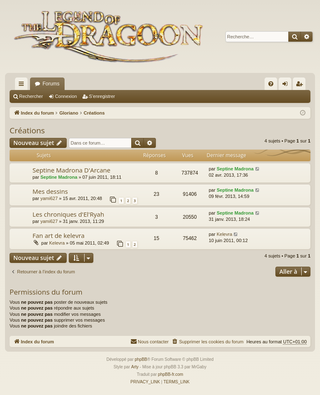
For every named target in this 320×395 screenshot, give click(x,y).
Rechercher (31, 96)
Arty (135, 367)
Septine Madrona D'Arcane (71, 170)
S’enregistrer (102, 96)
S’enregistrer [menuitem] (301, 85)
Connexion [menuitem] (286, 85)
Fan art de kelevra (58, 235)
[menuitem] (271, 84)
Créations (27, 130)
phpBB (141, 359)
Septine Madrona (59, 177)
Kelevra (57, 242)
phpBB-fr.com (170, 374)
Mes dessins (50, 191)
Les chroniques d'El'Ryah (68, 214)
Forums (51, 84)
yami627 (49, 198)
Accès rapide (23, 85)
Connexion (66, 96)
